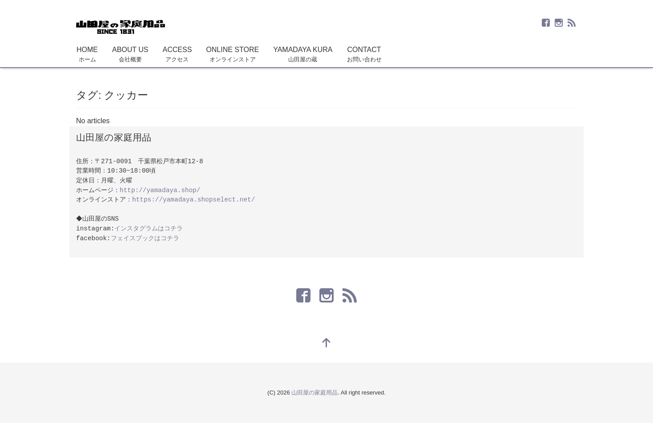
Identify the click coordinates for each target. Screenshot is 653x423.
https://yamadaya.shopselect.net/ (193, 199)
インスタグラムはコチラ (148, 228)
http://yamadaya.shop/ (160, 190)
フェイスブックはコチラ (145, 238)
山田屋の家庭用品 (314, 392)
